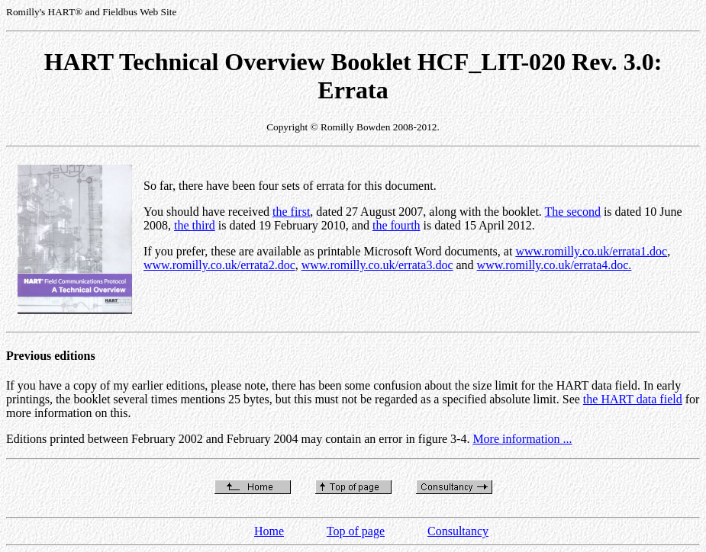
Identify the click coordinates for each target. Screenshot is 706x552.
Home (269, 531)
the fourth (396, 225)
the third (194, 225)
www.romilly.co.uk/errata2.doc (219, 264)
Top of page (356, 531)
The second (573, 211)
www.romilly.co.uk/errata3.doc (377, 264)
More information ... (522, 438)
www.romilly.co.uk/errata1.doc (591, 251)
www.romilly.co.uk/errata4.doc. (554, 264)
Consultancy (457, 531)
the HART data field (632, 399)
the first (291, 211)
